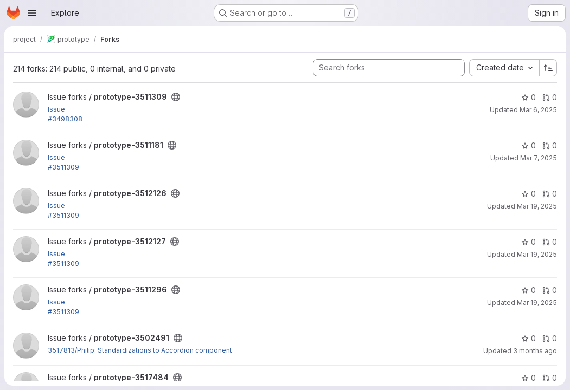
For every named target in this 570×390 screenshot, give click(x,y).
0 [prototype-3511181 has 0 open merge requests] (549, 145)
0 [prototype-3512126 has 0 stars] (528, 193)
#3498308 (65, 119)
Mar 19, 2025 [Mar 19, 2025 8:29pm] (537, 254)
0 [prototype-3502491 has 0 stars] (528, 338)
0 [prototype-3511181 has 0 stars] (528, 145)
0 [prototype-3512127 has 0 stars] (528, 241)
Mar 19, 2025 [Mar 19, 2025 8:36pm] (537, 206)
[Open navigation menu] (32, 13)
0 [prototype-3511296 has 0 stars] (528, 290)
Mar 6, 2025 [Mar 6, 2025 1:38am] (538, 110)
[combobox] (504, 67)
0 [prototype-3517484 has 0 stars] (528, 377)
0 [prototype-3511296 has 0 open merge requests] (549, 290)
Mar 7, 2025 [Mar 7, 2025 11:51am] (538, 158)
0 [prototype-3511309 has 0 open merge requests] (549, 97)
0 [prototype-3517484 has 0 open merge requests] (549, 377)
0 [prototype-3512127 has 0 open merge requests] (549, 241)
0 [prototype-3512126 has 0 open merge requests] (549, 193)
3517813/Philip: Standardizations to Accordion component (140, 350)
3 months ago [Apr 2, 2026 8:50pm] (535, 351)
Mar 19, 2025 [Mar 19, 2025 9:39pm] (537, 302)
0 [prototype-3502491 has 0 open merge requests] (549, 338)
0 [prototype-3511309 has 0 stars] (528, 97)
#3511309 (63, 167)
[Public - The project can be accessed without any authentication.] (175, 97)
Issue (56, 109)
